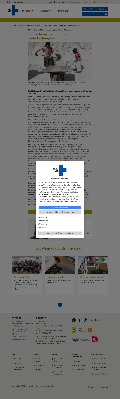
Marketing (43, 227)
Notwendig (43, 217)
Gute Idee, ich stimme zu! (60, 208)
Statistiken (43, 224)
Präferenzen (43, 221)
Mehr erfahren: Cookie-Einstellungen (60, 233)
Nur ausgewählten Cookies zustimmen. (60, 212)
